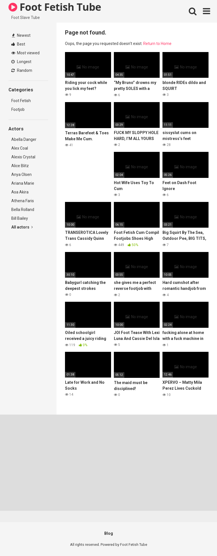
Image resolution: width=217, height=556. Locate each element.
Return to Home (157, 43)
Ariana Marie (22, 183)
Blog (108, 533)
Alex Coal (19, 148)
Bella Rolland (22, 209)
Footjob (18, 109)
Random (21, 70)
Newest (21, 35)
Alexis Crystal (23, 157)
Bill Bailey (19, 218)
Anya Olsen (21, 174)
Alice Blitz (20, 165)
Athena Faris (22, 201)
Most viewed (25, 53)
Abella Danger (23, 139)
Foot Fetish (21, 100)
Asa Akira (20, 192)
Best (18, 44)
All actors (22, 227)
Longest (21, 61)
